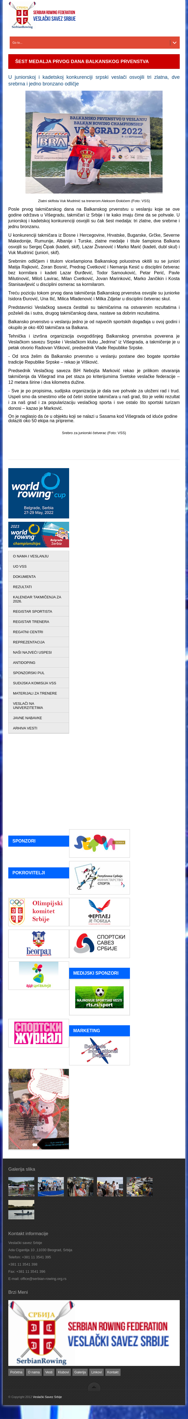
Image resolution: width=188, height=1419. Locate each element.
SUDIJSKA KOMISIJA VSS (34, 683)
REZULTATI (22, 587)
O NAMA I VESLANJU (31, 556)
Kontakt (113, 1372)
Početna (16, 1372)
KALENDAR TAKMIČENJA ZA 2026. (37, 599)
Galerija (80, 1372)
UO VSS (20, 566)
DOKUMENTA (24, 577)
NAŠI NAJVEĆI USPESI (32, 652)
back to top (94, 1386)
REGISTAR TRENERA (31, 622)
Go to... (17, 42)
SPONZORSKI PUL (29, 673)
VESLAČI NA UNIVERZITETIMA (28, 705)
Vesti (49, 1372)
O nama (34, 1372)
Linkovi (96, 1372)
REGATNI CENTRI (28, 632)
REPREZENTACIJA (29, 642)
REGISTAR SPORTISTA (32, 611)
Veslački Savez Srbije (47, 1397)
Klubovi (63, 1372)
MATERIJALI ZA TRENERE (35, 693)
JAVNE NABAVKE (27, 718)
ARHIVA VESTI (25, 728)
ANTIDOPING (24, 663)
